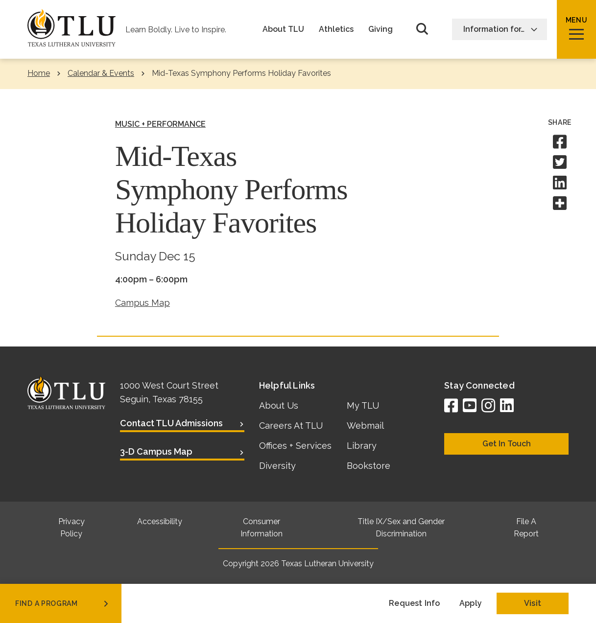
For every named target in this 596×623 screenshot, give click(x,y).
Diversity (277, 466)
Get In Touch (506, 443)
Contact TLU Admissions (171, 423)
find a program (62, 603)
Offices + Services (295, 445)
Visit (532, 603)
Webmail (365, 425)
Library (362, 445)
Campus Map (142, 303)
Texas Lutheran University (327, 563)
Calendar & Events (101, 73)
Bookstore (368, 466)
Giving (380, 29)
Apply (470, 603)
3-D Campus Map (156, 451)
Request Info (414, 603)
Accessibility (159, 521)
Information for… (500, 29)
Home (38, 73)
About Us (278, 405)
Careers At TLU (291, 425)
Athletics (336, 29)
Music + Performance (160, 124)
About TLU (283, 29)
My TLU (363, 405)
